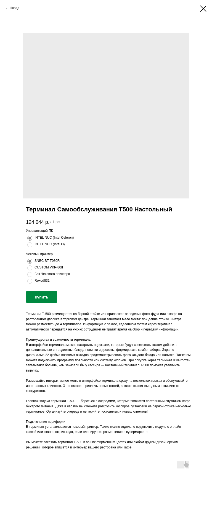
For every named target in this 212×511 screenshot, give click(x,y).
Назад (14, 8)
